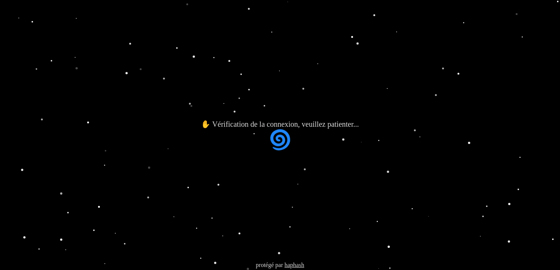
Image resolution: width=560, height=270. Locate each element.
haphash (294, 265)
